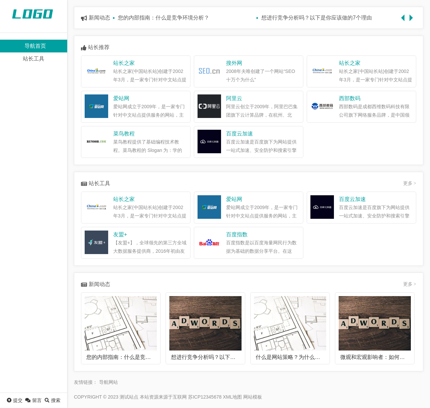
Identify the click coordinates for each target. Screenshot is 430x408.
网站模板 (252, 397)
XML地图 (232, 397)
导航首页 (35, 46)
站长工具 (33, 59)
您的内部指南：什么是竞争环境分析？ (163, 18)
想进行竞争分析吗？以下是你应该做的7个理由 (316, 18)
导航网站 (108, 382)
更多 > (409, 183)
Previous (404, 14)
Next (413, 14)
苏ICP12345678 (205, 397)
